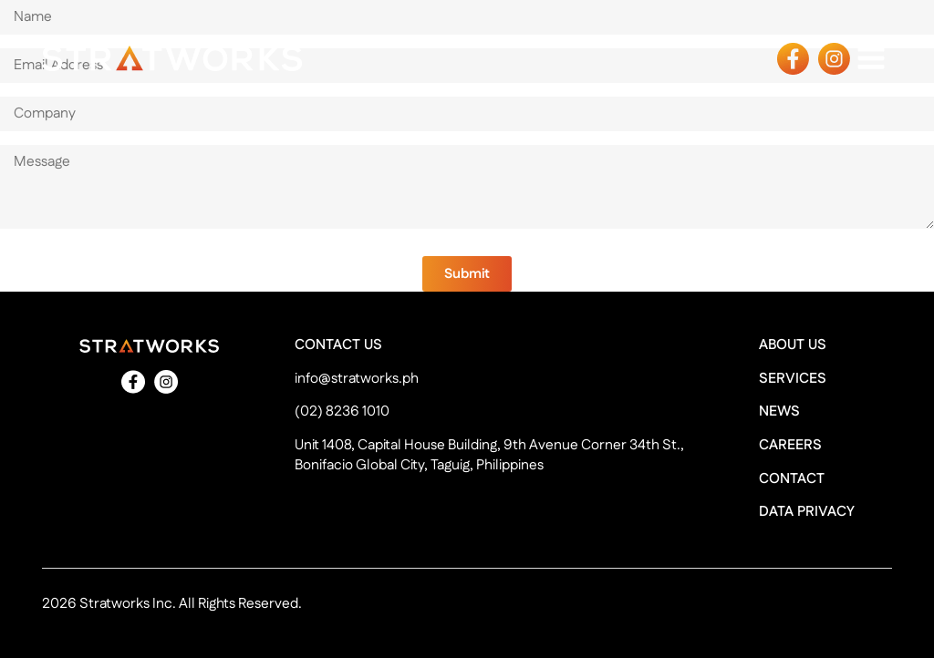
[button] (467, 274)
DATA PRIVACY (807, 512)
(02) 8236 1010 (342, 412)
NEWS (779, 412)
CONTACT (792, 479)
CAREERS (790, 446)
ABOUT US (792, 345)
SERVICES (792, 379)
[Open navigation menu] (871, 57)
